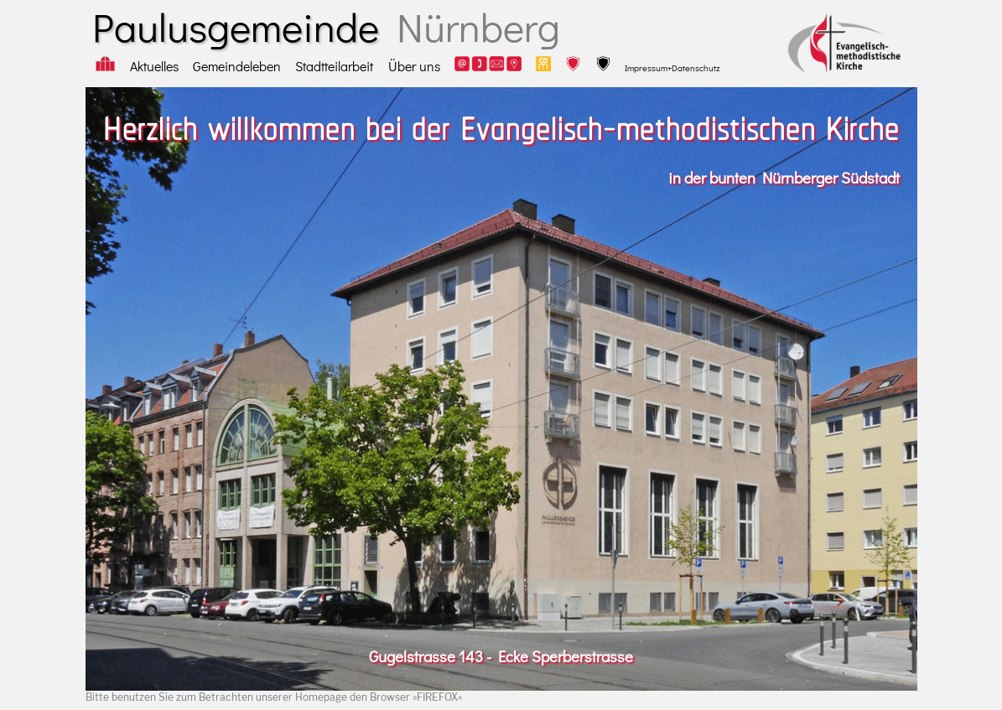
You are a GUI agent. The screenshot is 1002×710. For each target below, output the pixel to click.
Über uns (414, 66)
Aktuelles (154, 66)
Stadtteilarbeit (334, 66)
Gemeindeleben (237, 66)
